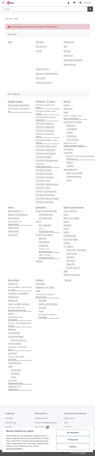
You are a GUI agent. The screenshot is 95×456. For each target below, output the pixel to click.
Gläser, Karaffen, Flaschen (18, 304)
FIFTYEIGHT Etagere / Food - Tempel (47, 141)
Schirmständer (14, 333)
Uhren (69, 180)
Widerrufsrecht (70, 64)
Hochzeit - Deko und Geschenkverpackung (17, 308)
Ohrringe (42, 307)
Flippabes (70, 257)
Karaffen (69, 166)
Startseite (40, 42)
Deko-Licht (70, 125)
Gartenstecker (14, 218)
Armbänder (40, 284)
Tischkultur (68, 153)
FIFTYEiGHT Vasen (43, 188)
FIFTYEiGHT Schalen (44, 170)
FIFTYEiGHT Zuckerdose (45, 195)
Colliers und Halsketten (48, 304)
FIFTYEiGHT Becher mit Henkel (45, 106)
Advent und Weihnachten (46, 211)
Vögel (66, 271)
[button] (68, 2)
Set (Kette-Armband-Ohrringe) (47, 315)
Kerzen (11, 313)
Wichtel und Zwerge (72, 274)
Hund (66, 214)
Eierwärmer (43, 245)
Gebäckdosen (13, 297)
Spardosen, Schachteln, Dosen (17, 348)
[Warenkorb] (85, 2)
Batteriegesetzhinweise (73, 60)
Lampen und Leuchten (73, 122)
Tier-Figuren (69, 149)
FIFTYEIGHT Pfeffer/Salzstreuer (43, 165)
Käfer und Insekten (71, 218)
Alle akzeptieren (73, 433)
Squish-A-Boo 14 (73, 267)
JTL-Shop (82, 453)
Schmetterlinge (70, 236)
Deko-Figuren (44, 242)
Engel (66, 112)
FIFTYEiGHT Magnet (44, 157)
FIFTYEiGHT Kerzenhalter (46, 153)
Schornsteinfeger (71, 239)
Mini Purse (70, 260)
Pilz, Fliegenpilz (45, 225)
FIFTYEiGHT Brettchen (44, 123)
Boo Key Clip (71, 253)
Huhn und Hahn (70, 211)
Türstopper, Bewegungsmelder (15, 381)
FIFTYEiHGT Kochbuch (45, 202)
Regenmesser (13, 227)
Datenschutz (69, 42)
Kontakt (39, 51)
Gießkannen (13, 300)
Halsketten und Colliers (45, 287)
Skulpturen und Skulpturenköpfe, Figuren (74, 144)
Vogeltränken (13, 231)
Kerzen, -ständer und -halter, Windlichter (73, 117)
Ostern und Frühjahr (44, 235)
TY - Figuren (68, 246)
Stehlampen (71, 136)
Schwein (67, 243)
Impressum (68, 55)
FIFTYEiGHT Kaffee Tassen (46, 146)
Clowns (66, 105)
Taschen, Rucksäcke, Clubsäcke (16, 358)
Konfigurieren (73, 440)
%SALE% (68, 280)
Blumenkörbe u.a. (15, 211)
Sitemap (67, 51)
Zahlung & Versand (43, 82)
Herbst (38, 221)
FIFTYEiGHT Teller (43, 180)
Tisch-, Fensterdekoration (46, 229)
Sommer (39, 261)
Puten (66, 228)
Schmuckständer (15, 343)
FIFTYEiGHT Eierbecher (45, 130)
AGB (65, 46)
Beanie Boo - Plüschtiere (76, 250)
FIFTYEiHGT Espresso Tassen (47, 198)
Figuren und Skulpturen (18, 214)
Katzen (66, 221)
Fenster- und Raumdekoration (45, 250)
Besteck (69, 162)
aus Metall (15, 373)
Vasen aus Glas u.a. (19, 340)
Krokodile (67, 225)
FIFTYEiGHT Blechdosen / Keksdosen (46, 118)
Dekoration (68, 108)
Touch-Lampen (72, 139)
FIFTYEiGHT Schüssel (44, 173)
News (10, 42)
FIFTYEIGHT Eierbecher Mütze (45, 135)
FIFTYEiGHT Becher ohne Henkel (46, 112)
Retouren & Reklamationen (47, 73)
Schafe (66, 232)
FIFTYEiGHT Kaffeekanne (46, 150)
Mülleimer (12, 329)
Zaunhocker (13, 235)
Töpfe (10, 366)
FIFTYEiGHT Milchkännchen (47, 160)
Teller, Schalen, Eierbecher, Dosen (46, 256)
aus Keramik (16, 370)
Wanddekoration (70, 169)
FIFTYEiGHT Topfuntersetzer (47, 184)
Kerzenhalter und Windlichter (15, 318)
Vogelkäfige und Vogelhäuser (14, 387)
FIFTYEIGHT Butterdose (45, 127)
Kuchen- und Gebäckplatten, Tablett (20, 324)
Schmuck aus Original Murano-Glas (45, 295)
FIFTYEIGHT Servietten (45, 177)
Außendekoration (46, 214)
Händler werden (42, 69)
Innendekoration (45, 218)
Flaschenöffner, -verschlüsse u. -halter (19, 288)
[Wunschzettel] (74, 2)
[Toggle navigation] (3, 1)
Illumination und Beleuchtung (15, 222)
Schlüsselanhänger (16, 336)
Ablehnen (72, 447)
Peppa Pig (70, 264)
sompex (69, 132)
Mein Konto (40, 78)
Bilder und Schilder (74, 173)
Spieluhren (12, 353)
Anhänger (43, 300)
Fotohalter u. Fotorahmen (18, 293)
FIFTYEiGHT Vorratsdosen (46, 191)
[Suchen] (45, 9)
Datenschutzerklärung (14, 449)
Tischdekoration (14, 363)
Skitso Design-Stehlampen (18, 105)
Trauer (13, 377)
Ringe (38, 291)
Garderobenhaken (73, 176)
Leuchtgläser (71, 129)
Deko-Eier (43, 238)
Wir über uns (41, 46)
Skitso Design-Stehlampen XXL (18, 109)
